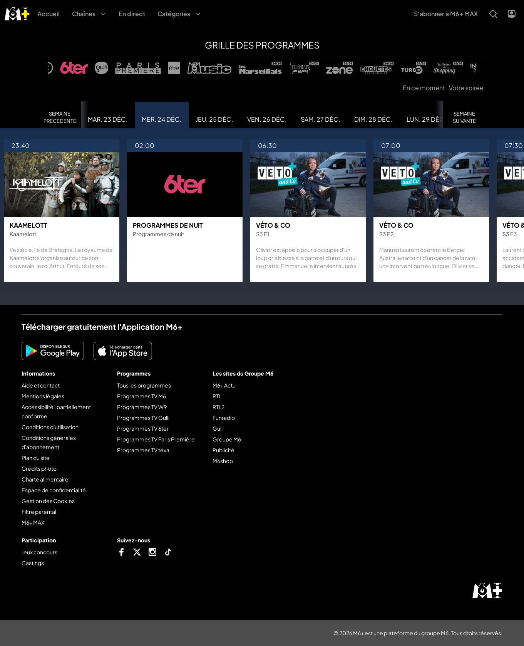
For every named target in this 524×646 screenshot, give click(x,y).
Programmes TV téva (143, 449)
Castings (33, 562)
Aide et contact (41, 385)
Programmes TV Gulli (143, 417)
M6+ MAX (33, 522)
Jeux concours (39, 552)
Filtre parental (39, 511)
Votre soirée (466, 88)
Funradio (224, 417)
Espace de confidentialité (54, 490)
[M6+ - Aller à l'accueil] (17, 13)
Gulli (218, 428)
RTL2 (218, 406)
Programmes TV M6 (141, 396)
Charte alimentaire (45, 479)
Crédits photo (39, 468)
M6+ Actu (224, 385)
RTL (217, 396)
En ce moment (424, 88)
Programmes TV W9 (142, 406)
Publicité (223, 449)
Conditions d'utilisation (50, 426)
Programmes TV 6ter (143, 428)
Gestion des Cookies (48, 500)
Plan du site (36, 457)
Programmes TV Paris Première (156, 439)
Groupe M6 (227, 439)
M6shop (223, 460)
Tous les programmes (144, 385)
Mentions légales (43, 396)
